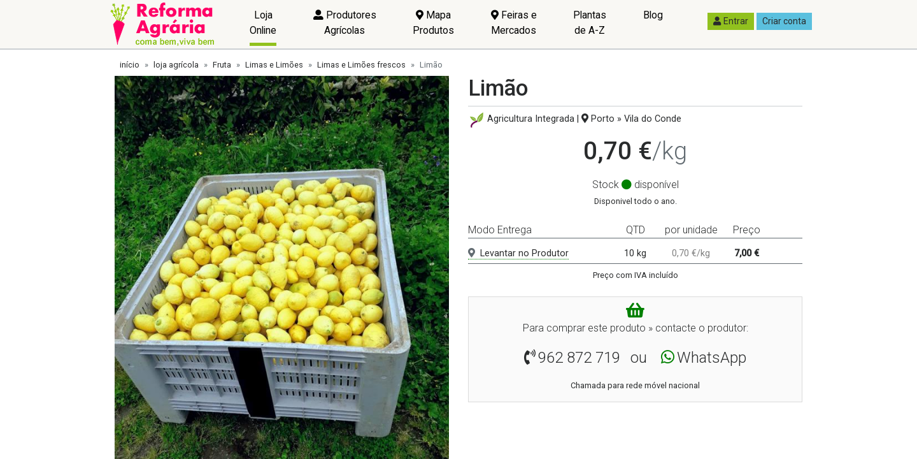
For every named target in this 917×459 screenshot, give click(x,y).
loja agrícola (176, 64)
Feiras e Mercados (514, 22)
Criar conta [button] (784, 21)
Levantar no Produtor (518, 253)
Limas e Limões (274, 64)
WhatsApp (711, 358)
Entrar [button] (730, 21)
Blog (653, 15)
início (129, 64)
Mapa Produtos (433, 22)
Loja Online (263, 22)
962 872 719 (579, 358)
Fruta (222, 64)
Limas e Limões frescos (361, 64)
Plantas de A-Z (589, 22)
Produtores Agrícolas (344, 22)
